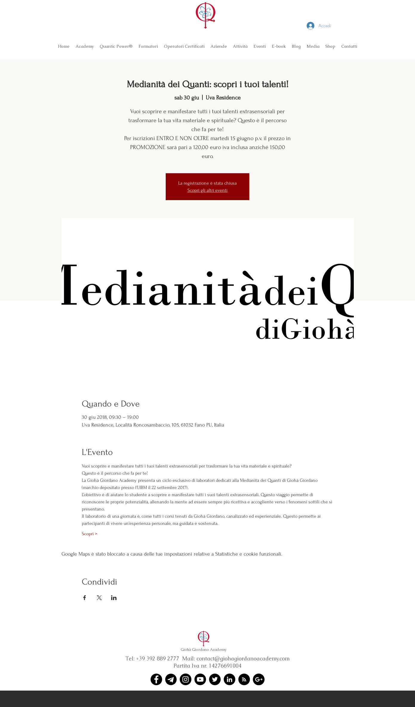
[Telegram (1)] (171, 679)
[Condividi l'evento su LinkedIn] (114, 597)
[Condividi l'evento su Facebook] (84, 597)
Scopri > (89, 533)
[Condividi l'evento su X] (99, 597)
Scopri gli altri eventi (207, 190)
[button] (85, 46)
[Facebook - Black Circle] (156, 679)
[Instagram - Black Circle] (185, 679)
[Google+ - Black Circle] (259, 679)
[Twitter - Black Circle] (215, 679)
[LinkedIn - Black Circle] (229, 679)
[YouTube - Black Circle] (200, 679)
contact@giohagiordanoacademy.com (243, 658)
